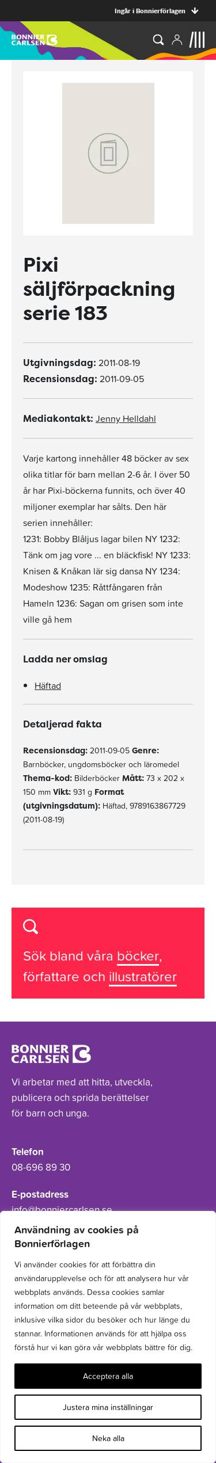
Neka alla (108, 1438)
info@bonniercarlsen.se (62, 1209)
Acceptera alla (108, 1376)
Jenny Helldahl (126, 418)
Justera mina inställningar (108, 1407)
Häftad (48, 685)
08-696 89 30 (41, 1167)
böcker (138, 956)
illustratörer (143, 976)
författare (53, 976)
